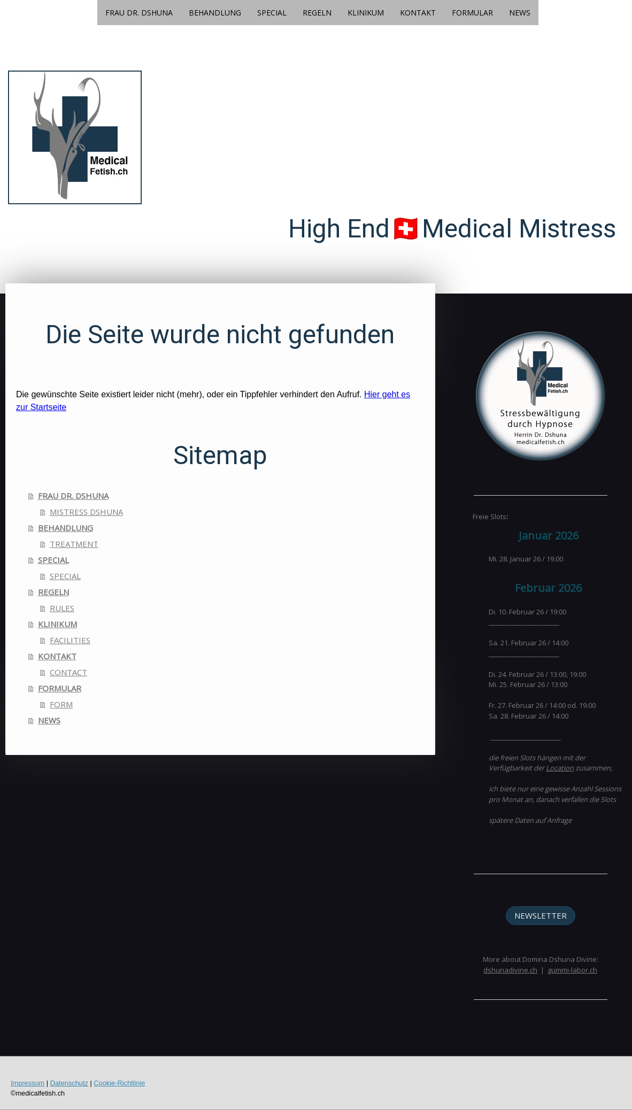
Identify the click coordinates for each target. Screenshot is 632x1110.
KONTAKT (418, 12)
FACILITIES (70, 640)
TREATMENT (74, 543)
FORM (61, 704)
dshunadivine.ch (510, 970)
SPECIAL (272, 12)
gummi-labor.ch (572, 970)
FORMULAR (472, 12)
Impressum (27, 1083)
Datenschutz (69, 1083)
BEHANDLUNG (215, 12)
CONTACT (68, 672)
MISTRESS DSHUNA (86, 511)
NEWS (519, 12)
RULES (62, 608)
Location (560, 768)
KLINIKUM (366, 12)
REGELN (317, 12)
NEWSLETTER (540, 915)
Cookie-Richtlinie (119, 1083)
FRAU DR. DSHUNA (139, 12)
